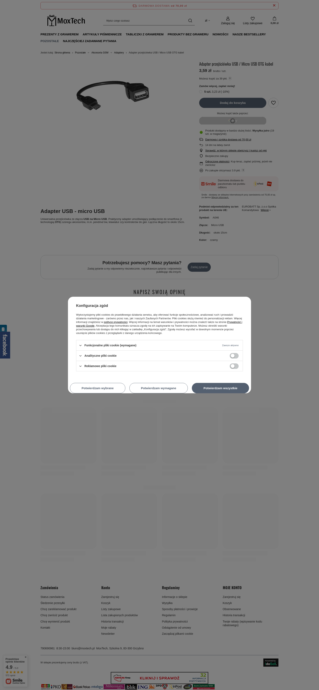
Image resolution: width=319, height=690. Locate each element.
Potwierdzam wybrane (98, 388)
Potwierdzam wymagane (158, 388)
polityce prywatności (116, 322)
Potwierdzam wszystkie (220, 388)
